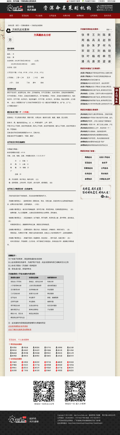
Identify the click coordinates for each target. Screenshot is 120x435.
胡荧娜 (48, 365)
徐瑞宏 (25, 350)
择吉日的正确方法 (94, 80)
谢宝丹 (37, 368)
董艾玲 (71, 368)
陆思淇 (71, 370)
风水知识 (84, 80)
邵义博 (71, 353)
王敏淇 (14, 362)
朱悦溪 (71, 362)
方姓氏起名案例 (37, 25)
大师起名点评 (104, 179)
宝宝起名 (25, 16)
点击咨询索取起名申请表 (18, 326)
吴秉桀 (60, 347)
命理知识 (84, 121)
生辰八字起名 (85, 73)
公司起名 (52, 16)
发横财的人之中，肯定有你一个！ (99, 128)
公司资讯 (93, 16)
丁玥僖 (25, 370)
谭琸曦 (25, 353)
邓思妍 (48, 368)
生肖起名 (88, 174)
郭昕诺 (14, 350)
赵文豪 (71, 347)
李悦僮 (25, 347)
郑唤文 (14, 368)
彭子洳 (60, 368)
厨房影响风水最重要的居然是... (98, 135)
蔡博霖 (14, 356)
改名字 (104, 163)
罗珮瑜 (14, 365)
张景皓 (14, 347)
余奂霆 (60, 356)
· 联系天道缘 (111, 1)
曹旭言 (48, 353)
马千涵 (37, 365)
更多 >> (109, 29)
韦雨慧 (60, 370)
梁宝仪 (25, 368)
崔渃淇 (37, 370)
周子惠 (48, 362)
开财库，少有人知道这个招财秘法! (99, 121)
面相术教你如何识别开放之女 (98, 145)
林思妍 (60, 365)
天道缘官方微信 (90, 1)
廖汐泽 (71, 356)
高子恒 (48, 347)
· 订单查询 (101, 1)
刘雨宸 (25, 362)
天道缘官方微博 (74, 1)
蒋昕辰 (25, 356)
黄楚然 (37, 347)
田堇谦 (37, 353)
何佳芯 (25, 365)
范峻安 (48, 356)
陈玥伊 (37, 362)
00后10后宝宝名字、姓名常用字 (98, 83)
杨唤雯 (60, 362)
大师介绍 (66, 16)
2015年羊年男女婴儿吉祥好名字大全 (100, 104)
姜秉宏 (37, 356)
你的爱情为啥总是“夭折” (96, 142)
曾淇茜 (14, 370)
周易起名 (88, 157)
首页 (11, 16)
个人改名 (39, 16)
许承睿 (71, 350)
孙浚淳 (37, 350)
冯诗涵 (71, 365)
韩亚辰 (60, 353)
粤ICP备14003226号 (108, 415)
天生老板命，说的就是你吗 (97, 131)
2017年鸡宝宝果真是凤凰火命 (101, 76)
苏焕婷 (48, 370)
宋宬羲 (48, 350)
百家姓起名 (85, 90)
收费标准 (80, 16)
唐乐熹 (60, 350)
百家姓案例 (25, 25)
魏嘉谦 (14, 353)
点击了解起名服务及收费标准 (19, 329)
